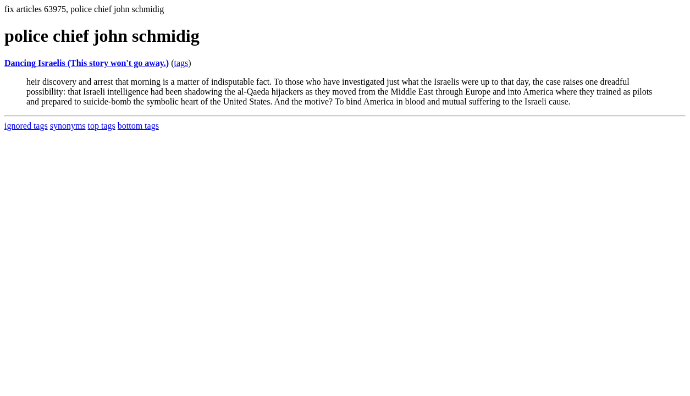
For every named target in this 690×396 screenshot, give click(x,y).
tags (181, 63)
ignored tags (26, 125)
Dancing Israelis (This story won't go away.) (86, 63)
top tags (101, 125)
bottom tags (138, 125)
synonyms (68, 125)
